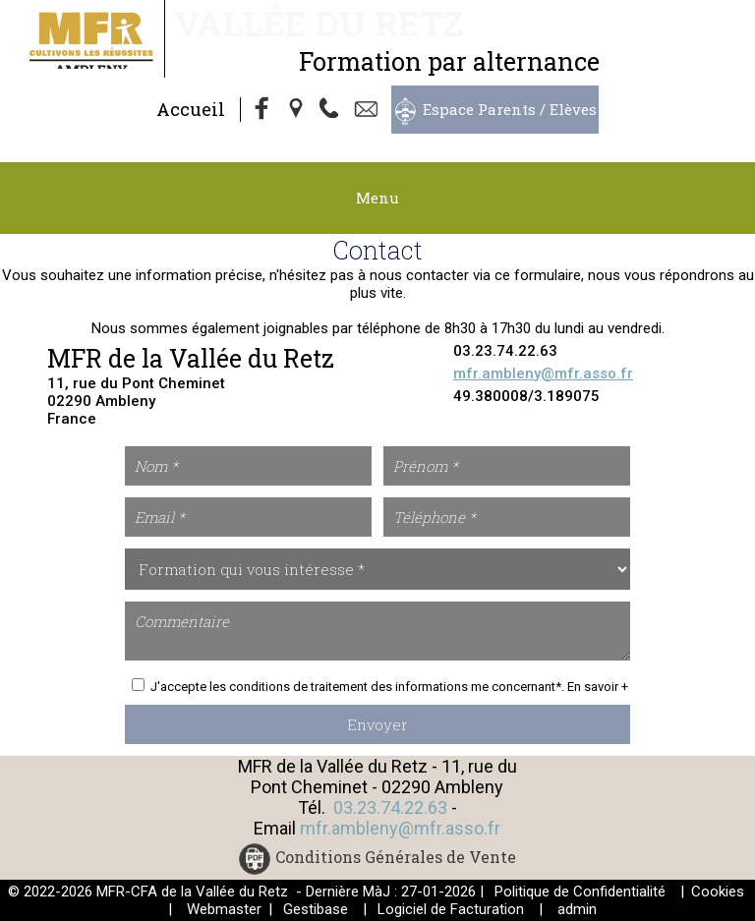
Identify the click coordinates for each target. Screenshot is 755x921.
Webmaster (224, 909)
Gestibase (315, 909)
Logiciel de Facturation (451, 909)
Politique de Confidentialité (580, 891)
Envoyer (377, 724)
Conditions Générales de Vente (395, 856)
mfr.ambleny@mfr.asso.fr (543, 373)
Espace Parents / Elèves (510, 109)
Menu (377, 197)
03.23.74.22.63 (390, 807)
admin (577, 909)
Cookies (717, 891)
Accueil (190, 109)
